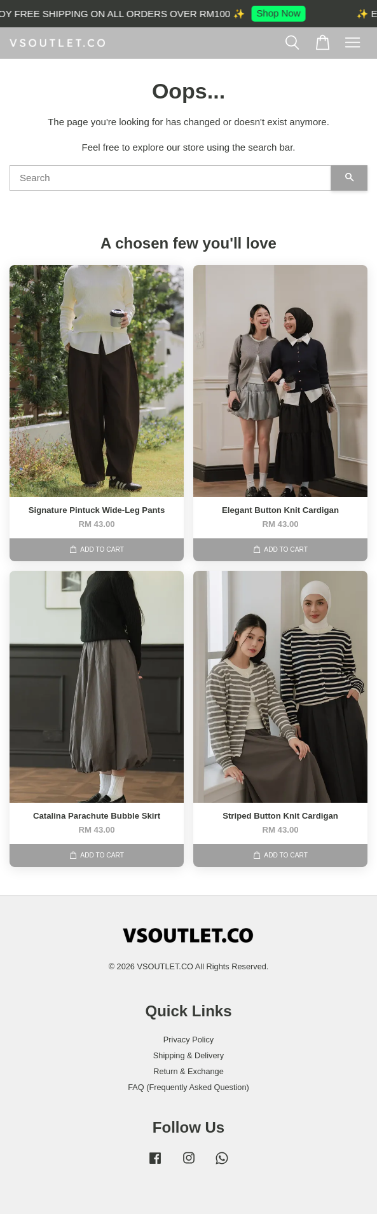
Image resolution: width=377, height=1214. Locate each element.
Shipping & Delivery (188, 1055)
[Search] (170, 178)
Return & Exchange (188, 1071)
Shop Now (282, 13)
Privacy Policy (188, 1039)
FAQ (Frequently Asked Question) (188, 1087)
